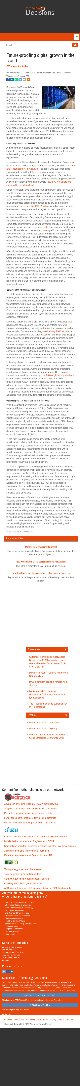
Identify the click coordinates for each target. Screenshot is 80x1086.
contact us (6, 1014)
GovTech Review (12, 931)
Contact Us (18, 1020)
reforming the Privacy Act (58, 331)
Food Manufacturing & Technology (19, 908)
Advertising (30, 1020)
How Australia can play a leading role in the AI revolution (41, 561)
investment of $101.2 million (35, 206)
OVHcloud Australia (17, 66)
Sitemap (69, 1020)
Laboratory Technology (14, 910)
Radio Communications (14, 918)
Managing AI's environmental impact (41, 547)
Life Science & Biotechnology (17, 913)
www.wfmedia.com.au (11, 958)
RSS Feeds (42, 1020)
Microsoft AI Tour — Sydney (43, 728)
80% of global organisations (60, 375)
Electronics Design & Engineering (18, 905)
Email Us (6, 960)
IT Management (11, 926)
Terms (60, 1020)
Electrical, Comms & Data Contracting (20, 902)
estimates (44, 227)
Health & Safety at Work (15, 921)
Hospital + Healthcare (14, 929)
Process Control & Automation (17, 916)
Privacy (53, 1020)
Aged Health (10, 934)
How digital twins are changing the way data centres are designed (41, 573)
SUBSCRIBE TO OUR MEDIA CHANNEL (40, 995)
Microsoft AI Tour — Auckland (44, 722)
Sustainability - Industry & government (20, 923)
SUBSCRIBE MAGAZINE (40, 1005)
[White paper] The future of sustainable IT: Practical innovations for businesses (47, 694)
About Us (8, 1020)
